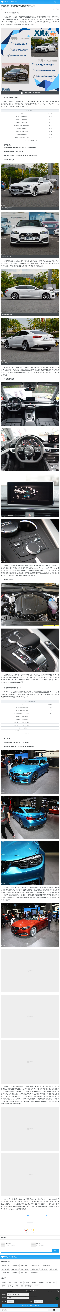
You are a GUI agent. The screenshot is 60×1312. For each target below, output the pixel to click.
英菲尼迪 (4, 1282)
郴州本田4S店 (44, 1269)
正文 (15, 1)
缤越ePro (41, 1282)
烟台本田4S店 (15, 1269)
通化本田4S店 (24, 1265)
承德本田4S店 (5, 1265)
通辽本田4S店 (34, 1272)
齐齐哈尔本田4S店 (35, 1265)
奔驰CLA (36, 1286)
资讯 (12, 1)
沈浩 (2, 9)
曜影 (54, 1282)
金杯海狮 (48, 1282)
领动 (22, 1286)
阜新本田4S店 (15, 1265)
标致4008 (26, 1282)
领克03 (3, 1286)
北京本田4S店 (24, 1272)
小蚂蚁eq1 (10, 1286)
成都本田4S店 (53, 1269)
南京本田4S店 (46, 1265)
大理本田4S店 (15, 1272)
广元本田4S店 (5, 1272)
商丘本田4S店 (24, 1269)
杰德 (21, 1282)
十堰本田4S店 (34, 1269)
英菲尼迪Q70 (28, 1286)
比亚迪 (15, 1282)
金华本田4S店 (5, 1269)
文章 (8, 1)
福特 (10, 1282)
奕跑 (17, 1286)
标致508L (34, 1282)
